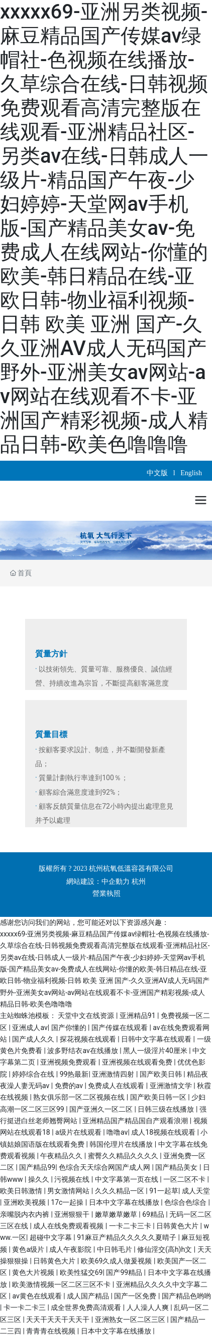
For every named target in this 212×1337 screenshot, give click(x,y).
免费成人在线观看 (117, 1086)
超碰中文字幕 (51, 1237)
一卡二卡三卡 (131, 1226)
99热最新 (74, 1074)
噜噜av (117, 1132)
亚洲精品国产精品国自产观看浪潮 (135, 1121)
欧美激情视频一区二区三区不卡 (62, 1284)
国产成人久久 (34, 1039)
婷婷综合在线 (34, 1074)
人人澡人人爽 (148, 1307)
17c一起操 (68, 1202)
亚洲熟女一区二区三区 (131, 1319)
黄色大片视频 (34, 1272)
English (191, 473)
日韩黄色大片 (178, 1226)
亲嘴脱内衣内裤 (25, 1214)
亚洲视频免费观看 (69, 1062)
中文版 (158, 473)
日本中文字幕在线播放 (125, 1202)
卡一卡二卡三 (25, 1307)
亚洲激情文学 (171, 1086)
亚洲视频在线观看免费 (138, 1062)
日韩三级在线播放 (166, 1109)
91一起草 (163, 1191)
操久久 (39, 1179)
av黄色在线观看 (37, 1296)
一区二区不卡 (185, 1179)
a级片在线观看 (79, 1132)
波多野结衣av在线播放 (83, 1051)
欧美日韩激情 (22, 1191)
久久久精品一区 (120, 1191)
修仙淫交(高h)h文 (165, 1249)
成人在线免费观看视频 (69, 1226)
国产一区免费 (136, 1296)
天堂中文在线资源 (87, 1016)
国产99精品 (125, 1272)
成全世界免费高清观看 (87, 1307)
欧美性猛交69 (81, 1272)
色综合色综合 (186, 1202)
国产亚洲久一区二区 (101, 1109)
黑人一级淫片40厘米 (156, 1051)
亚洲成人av (29, 1028)
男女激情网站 (69, 1191)
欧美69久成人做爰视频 (117, 1261)
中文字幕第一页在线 (127, 1179)
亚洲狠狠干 (72, 1214)
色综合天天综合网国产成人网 (105, 1167)
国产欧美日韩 (161, 1074)
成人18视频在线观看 (164, 1132)
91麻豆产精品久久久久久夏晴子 (127, 1237)
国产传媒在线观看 (120, 1028)
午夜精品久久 (62, 1156)
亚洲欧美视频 (25, 1202)
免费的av (70, 1086)
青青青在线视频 (51, 1331)
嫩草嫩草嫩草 (117, 1214)
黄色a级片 (29, 1249)
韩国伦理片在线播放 (121, 1144)
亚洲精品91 (138, 1016)
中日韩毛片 (115, 1249)
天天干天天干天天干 (58, 1319)
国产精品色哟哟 (186, 1296)
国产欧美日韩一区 (159, 1097)
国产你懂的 (69, 1028)
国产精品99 (37, 1167)
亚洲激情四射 (114, 1074)
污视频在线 (72, 1179)
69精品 (154, 1214)
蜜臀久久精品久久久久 (124, 1156)
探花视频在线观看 (89, 1039)
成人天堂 (196, 1191)
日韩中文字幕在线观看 (157, 1039)
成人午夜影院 (71, 1249)
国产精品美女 (177, 1167)
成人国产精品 (89, 1296)
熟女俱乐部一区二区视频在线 (79, 1097)
